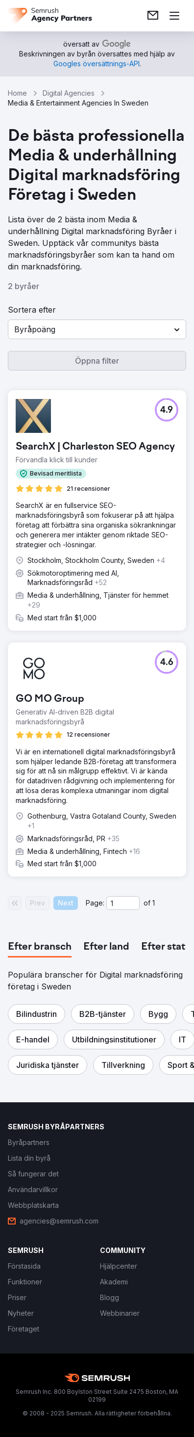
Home (17, 93)
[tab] (40, 947)
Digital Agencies (69, 93)
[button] (97, 329)
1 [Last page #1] (153, 903)
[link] (153, 15)
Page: (95, 903)
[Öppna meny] (174, 16)
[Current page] (123, 903)
